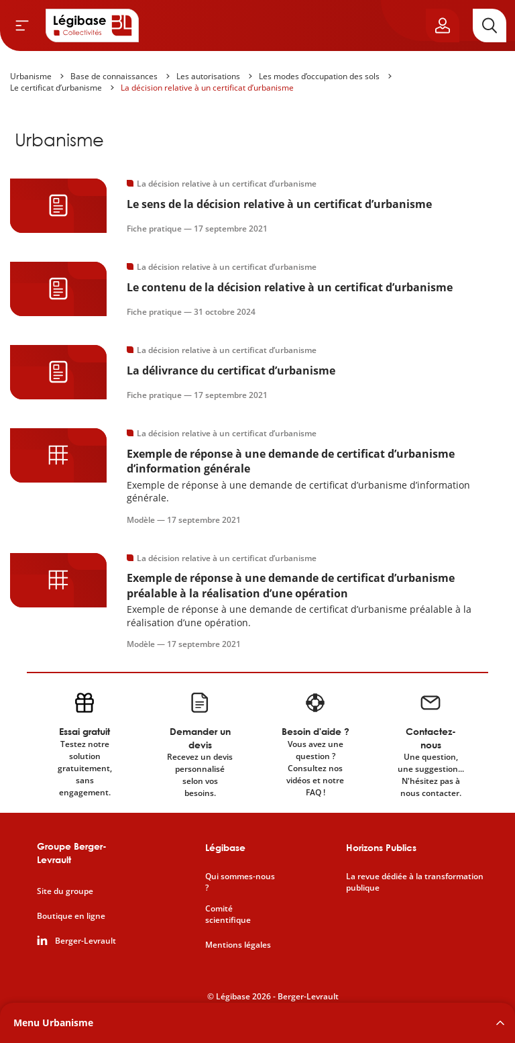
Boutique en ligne (71, 916)
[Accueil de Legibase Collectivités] (92, 25)
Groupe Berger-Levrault (72, 852)
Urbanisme (31, 76)
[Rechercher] (489, 25)
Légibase (225, 847)
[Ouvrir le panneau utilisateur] (442, 25)
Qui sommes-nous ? (240, 882)
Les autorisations (208, 76)
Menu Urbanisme (53, 1022)
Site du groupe (65, 891)
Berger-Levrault (85, 941)
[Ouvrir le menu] (22, 25)
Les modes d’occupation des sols (319, 76)
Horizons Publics (381, 847)
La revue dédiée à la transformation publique (414, 882)
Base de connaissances (114, 76)
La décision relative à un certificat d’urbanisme (207, 87)
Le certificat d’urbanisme (56, 87)
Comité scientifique (228, 914)
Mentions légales (238, 945)
